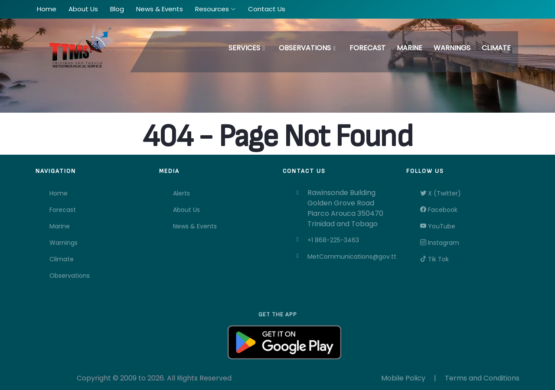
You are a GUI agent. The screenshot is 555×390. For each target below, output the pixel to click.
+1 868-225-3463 (333, 240)
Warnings (452, 48)
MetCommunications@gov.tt (351, 256)
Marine (409, 48)
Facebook (438, 209)
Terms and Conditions (482, 378)
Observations (305, 48)
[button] (215, 9)
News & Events (195, 226)
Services (244, 48)
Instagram (439, 242)
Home (58, 193)
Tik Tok (434, 259)
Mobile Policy (403, 378)
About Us (186, 209)
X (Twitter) (440, 193)
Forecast (367, 48)
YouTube (437, 226)
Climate (496, 48)
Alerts (181, 193)
